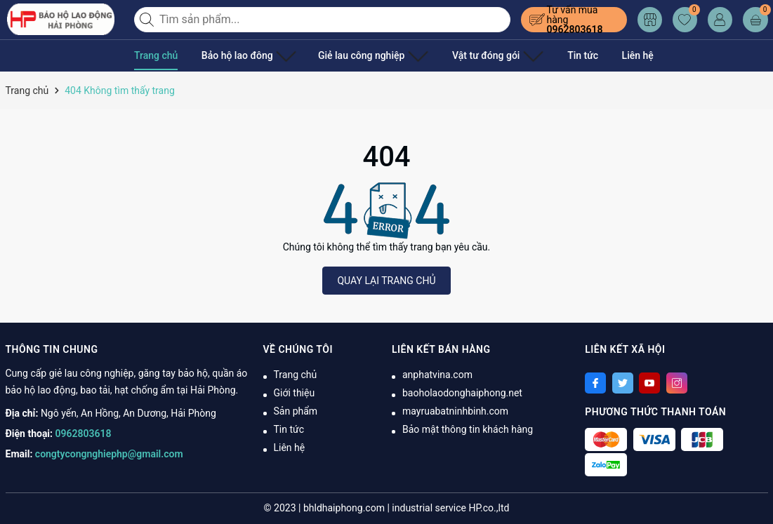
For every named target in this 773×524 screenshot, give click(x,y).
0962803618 (575, 29)
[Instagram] (676, 383)
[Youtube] (649, 383)
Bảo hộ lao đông (243, 55)
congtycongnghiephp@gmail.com (109, 453)
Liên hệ (604, 55)
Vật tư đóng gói (470, 55)
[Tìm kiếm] (148, 19)
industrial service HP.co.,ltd (450, 507)
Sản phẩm (296, 411)
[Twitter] (622, 383)
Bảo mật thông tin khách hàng (467, 429)
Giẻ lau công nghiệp (357, 55)
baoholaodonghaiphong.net (462, 392)
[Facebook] (595, 383)
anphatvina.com (437, 374)
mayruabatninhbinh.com (455, 411)
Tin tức (549, 55)
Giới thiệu (294, 392)
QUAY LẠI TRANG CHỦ (386, 280)
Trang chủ (156, 55)
